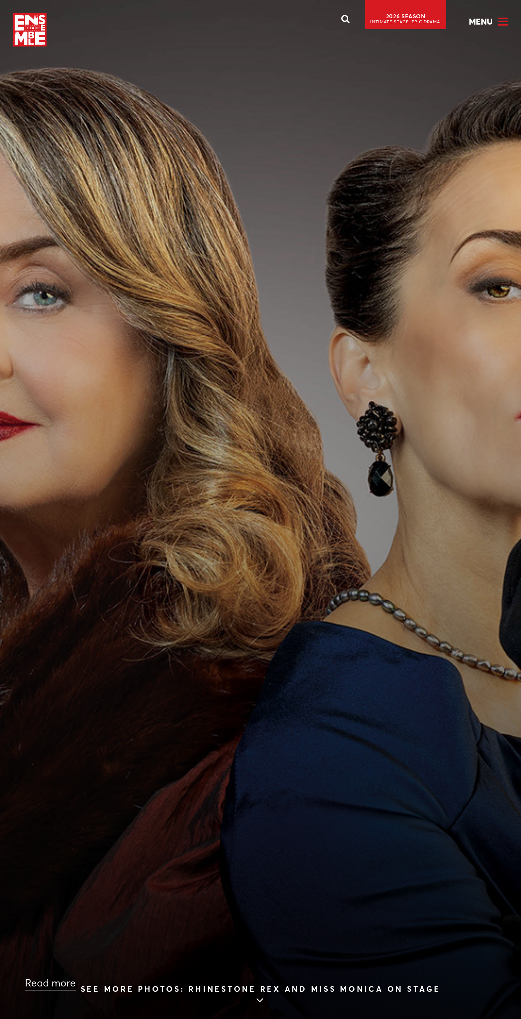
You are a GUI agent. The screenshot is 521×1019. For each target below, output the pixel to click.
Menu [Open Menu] (480, 21)
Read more (50, 983)
